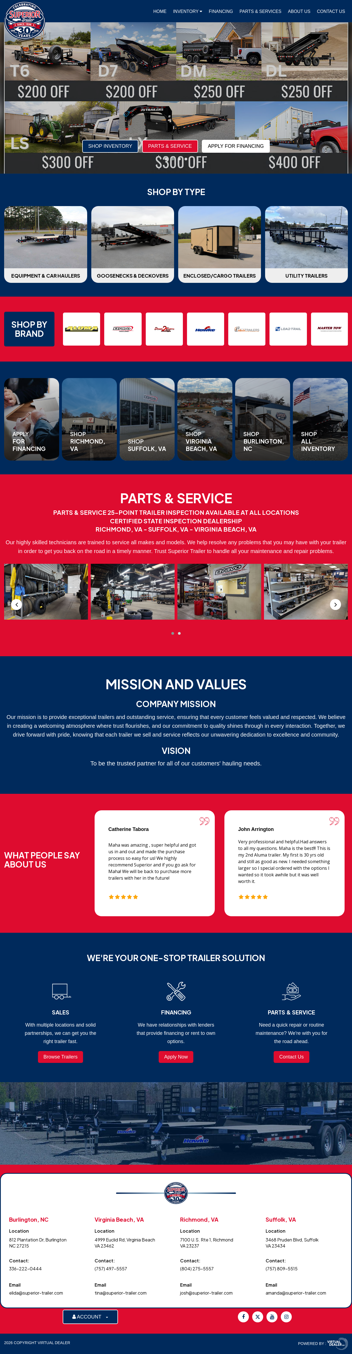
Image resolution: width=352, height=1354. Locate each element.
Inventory (187, 11)
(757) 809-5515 (282, 1268)
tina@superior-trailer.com (121, 1293)
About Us (299, 11)
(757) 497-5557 (111, 1268)
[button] (166, 159)
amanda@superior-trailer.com (296, 1293)
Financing (221, 11)
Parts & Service (65, 146)
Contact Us (331, 11)
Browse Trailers (60, 1057)
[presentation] (16, 604)
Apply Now (176, 1057)
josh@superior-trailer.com (206, 1293)
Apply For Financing (131, 146)
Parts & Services (260, 11)
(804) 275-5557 (197, 1268)
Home (160, 11)
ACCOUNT (90, 1317)
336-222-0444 (25, 1268)
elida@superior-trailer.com (36, 1293)
